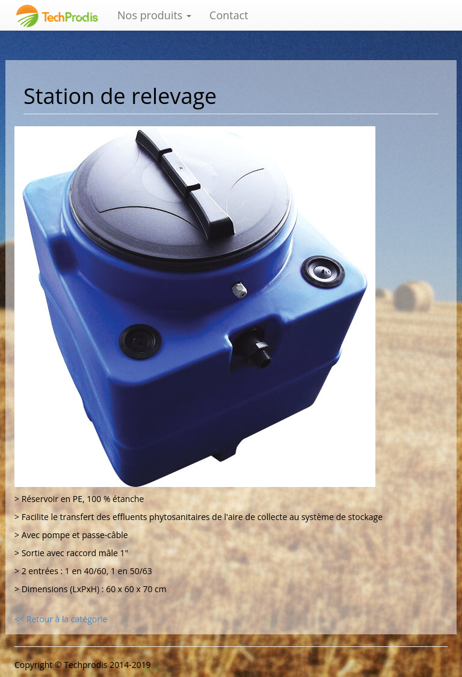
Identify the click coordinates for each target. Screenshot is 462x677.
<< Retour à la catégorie (60, 619)
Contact (228, 15)
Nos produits (154, 15)
